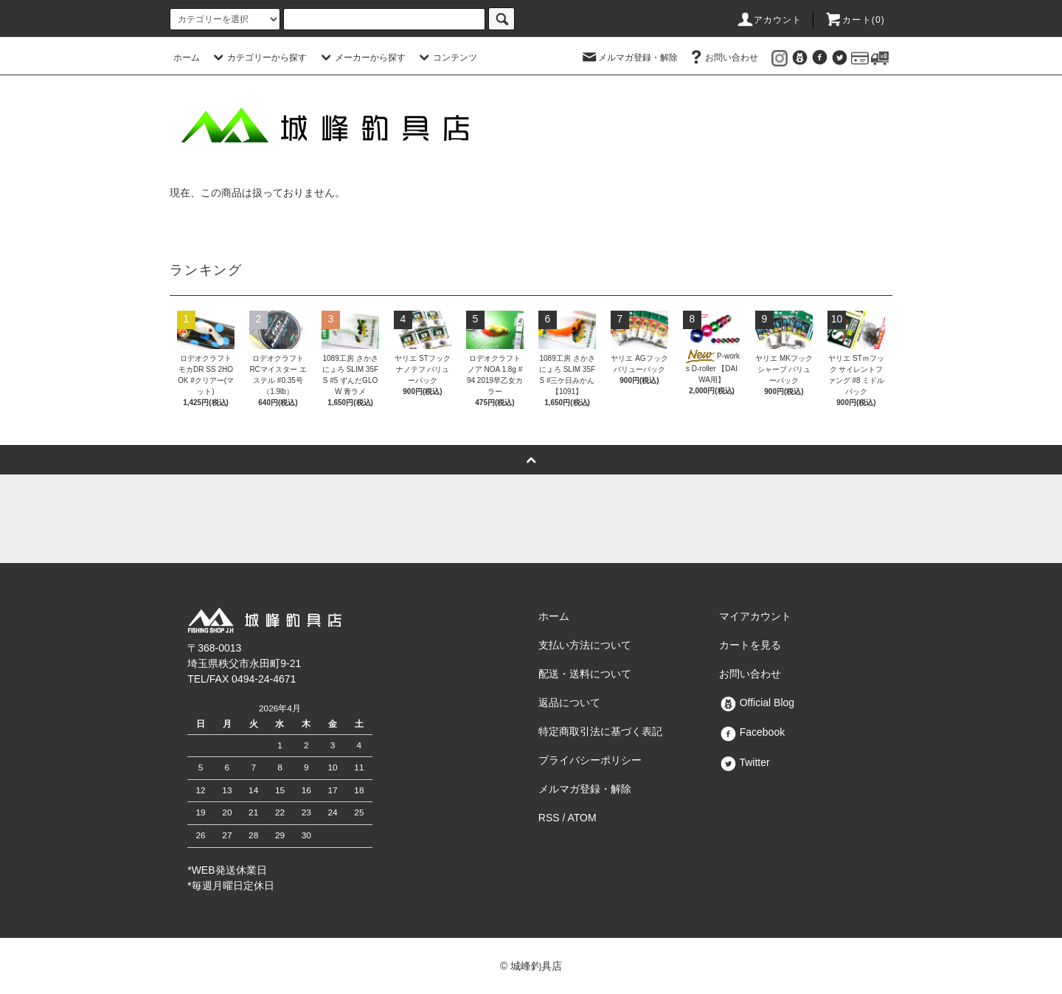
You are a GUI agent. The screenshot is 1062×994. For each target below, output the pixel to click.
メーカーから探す (361, 57)
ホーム (186, 57)
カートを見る (750, 645)
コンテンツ (446, 57)
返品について (569, 702)
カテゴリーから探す (258, 57)
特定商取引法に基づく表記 (600, 731)
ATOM (582, 818)
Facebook (752, 732)
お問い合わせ (722, 57)
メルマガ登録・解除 (629, 57)
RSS (549, 818)
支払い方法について (584, 645)
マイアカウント (755, 616)
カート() (855, 20)
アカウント (769, 20)
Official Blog (756, 702)
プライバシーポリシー (590, 760)
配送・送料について (584, 674)
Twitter (744, 762)
